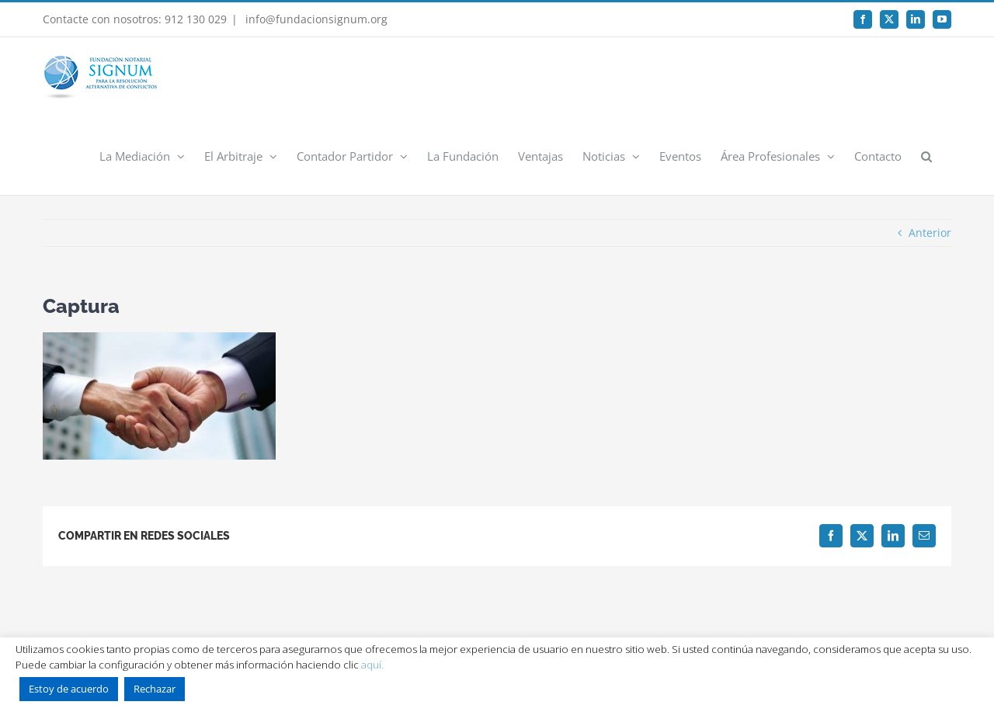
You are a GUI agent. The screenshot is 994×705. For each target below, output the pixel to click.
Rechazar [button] (155, 689)
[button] (926, 155)
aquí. (372, 665)
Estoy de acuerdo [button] (69, 689)
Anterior (930, 232)
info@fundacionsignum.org (315, 19)
